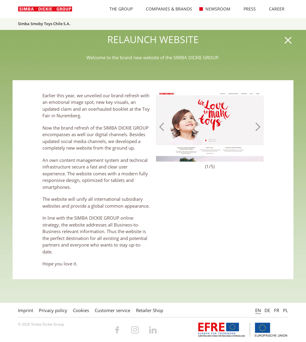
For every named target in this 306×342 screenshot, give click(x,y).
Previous (163, 127)
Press (246, 9)
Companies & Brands (166, 9)
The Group (118, 9)
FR (276, 310)
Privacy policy (53, 310)
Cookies (81, 310)
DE (267, 310)
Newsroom (214, 9)
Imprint (25, 310)
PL (285, 310)
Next (256, 127)
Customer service (112, 310)
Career (273, 9)
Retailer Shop (149, 310)
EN (258, 310)
